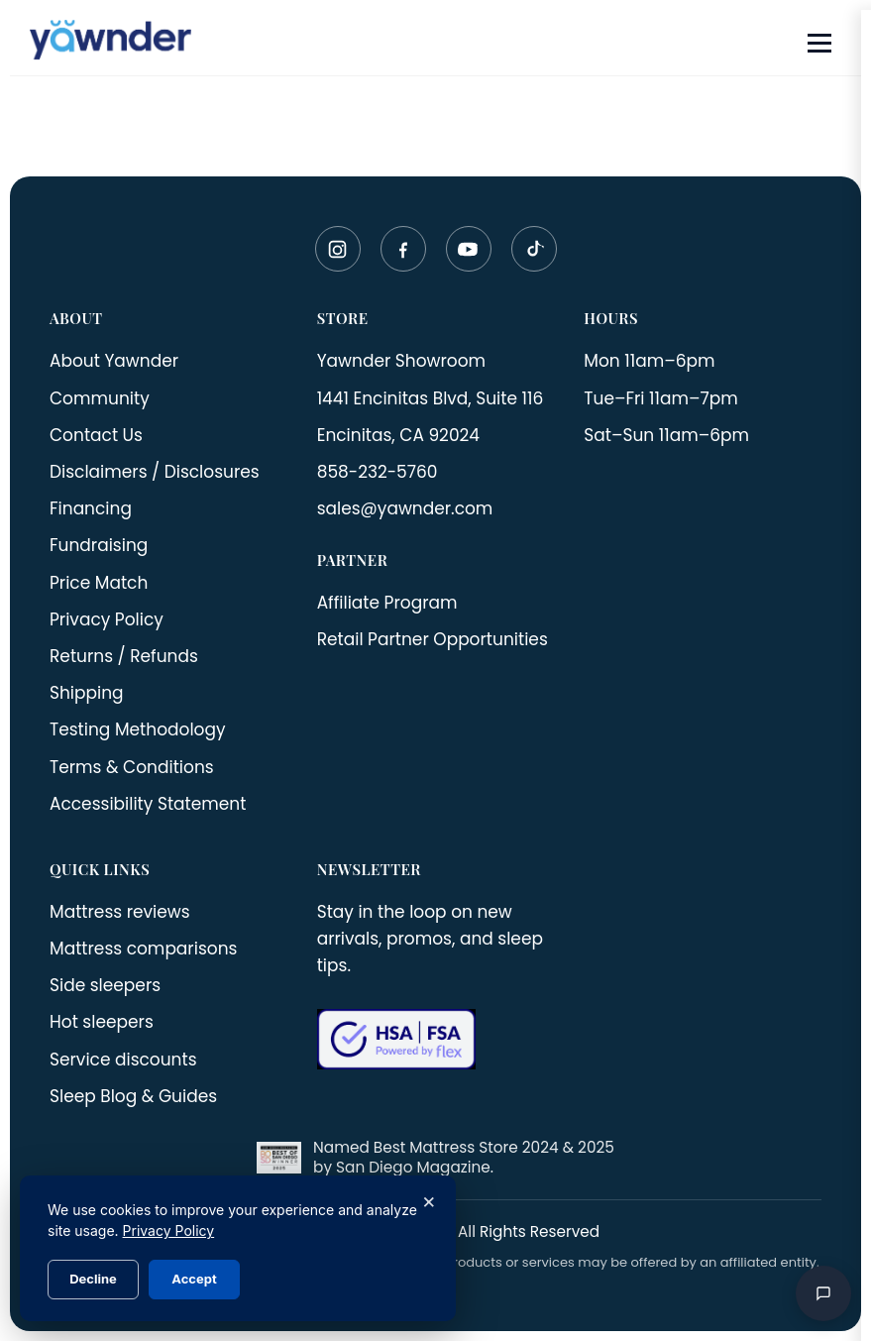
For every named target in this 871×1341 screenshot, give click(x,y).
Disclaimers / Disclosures (155, 472)
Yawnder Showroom (401, 361)
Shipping (87, 693)
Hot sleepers (102, 1022)
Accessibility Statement (148, 804)
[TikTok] (534, 249)
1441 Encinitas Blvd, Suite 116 (430, 398)
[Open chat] (823, 1293)
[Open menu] (819, 43)
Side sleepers (105, 985)
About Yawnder (114, 361)
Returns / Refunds (124, 656)
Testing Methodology (138, 729)
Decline (93, 1278)
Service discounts (123, 1059)
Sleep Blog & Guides (133, 1096)
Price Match (99, 583)
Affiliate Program (387, 603)
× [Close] (428, 1200)
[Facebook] (403, 249)
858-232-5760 (377, 472)
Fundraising (99, 545)
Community (100, 398)
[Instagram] (338, 249)
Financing (91, 508)
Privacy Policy (106, 619)
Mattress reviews (120, 912)
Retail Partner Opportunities (432, 639)
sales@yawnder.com (405, 508)
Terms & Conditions (132, 767)
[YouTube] (468, 249)
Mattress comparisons (143, 948)
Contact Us (96, 435)
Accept (193, 1278)
